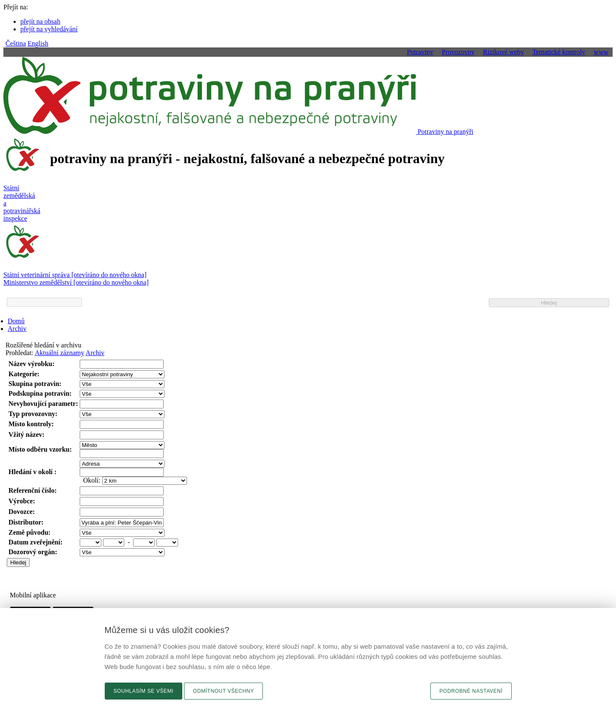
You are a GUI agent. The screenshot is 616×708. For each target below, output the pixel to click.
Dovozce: (21, 511)
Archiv (17, 328)
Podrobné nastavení (470, 691)
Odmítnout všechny (223, 691)
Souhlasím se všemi (144, 691)
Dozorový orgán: (32, 551)
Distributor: (26, 522)
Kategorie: (23, 374)
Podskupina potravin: (40, 393)
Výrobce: (21, 501)
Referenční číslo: (32, 490)
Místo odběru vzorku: (40, 449)
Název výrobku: (31, 363)
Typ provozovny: (32, 413)
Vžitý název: (26, 434)
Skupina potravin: (34, 383)
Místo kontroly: (31, 424)
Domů (16, 321)
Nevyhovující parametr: (43, 403)
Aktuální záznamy (59, 352)
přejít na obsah (40, 21)
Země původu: (29, 532)
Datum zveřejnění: (35, 542)
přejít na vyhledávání (49, 29)
